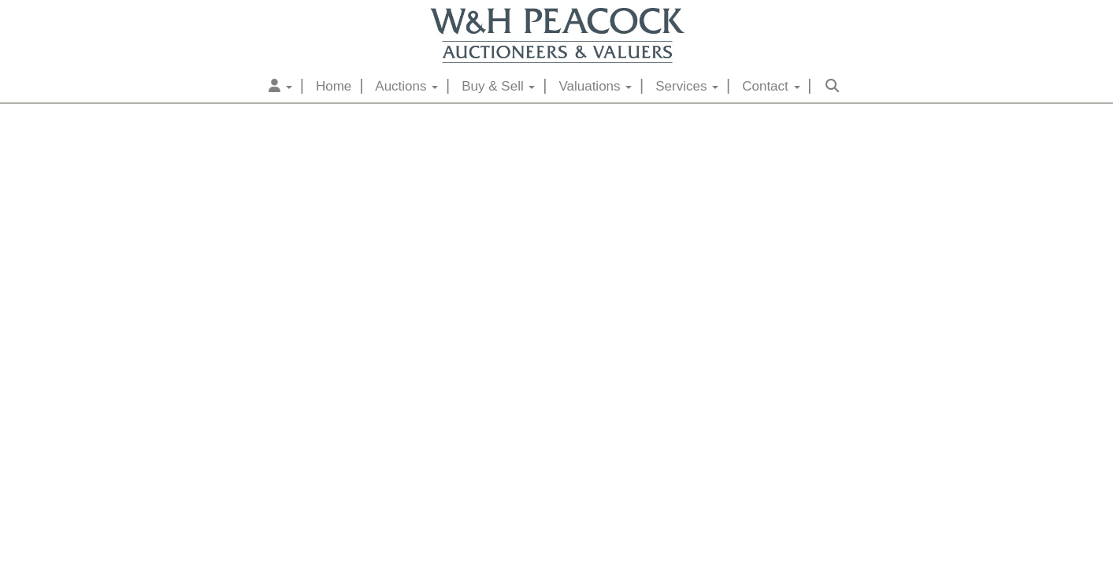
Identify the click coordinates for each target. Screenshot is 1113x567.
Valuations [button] (595, 86)
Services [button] (686, 86)
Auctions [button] (406, 86)
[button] (280, 86)
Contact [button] (771, 86)
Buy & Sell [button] (498, 86)
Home (333, 86)
